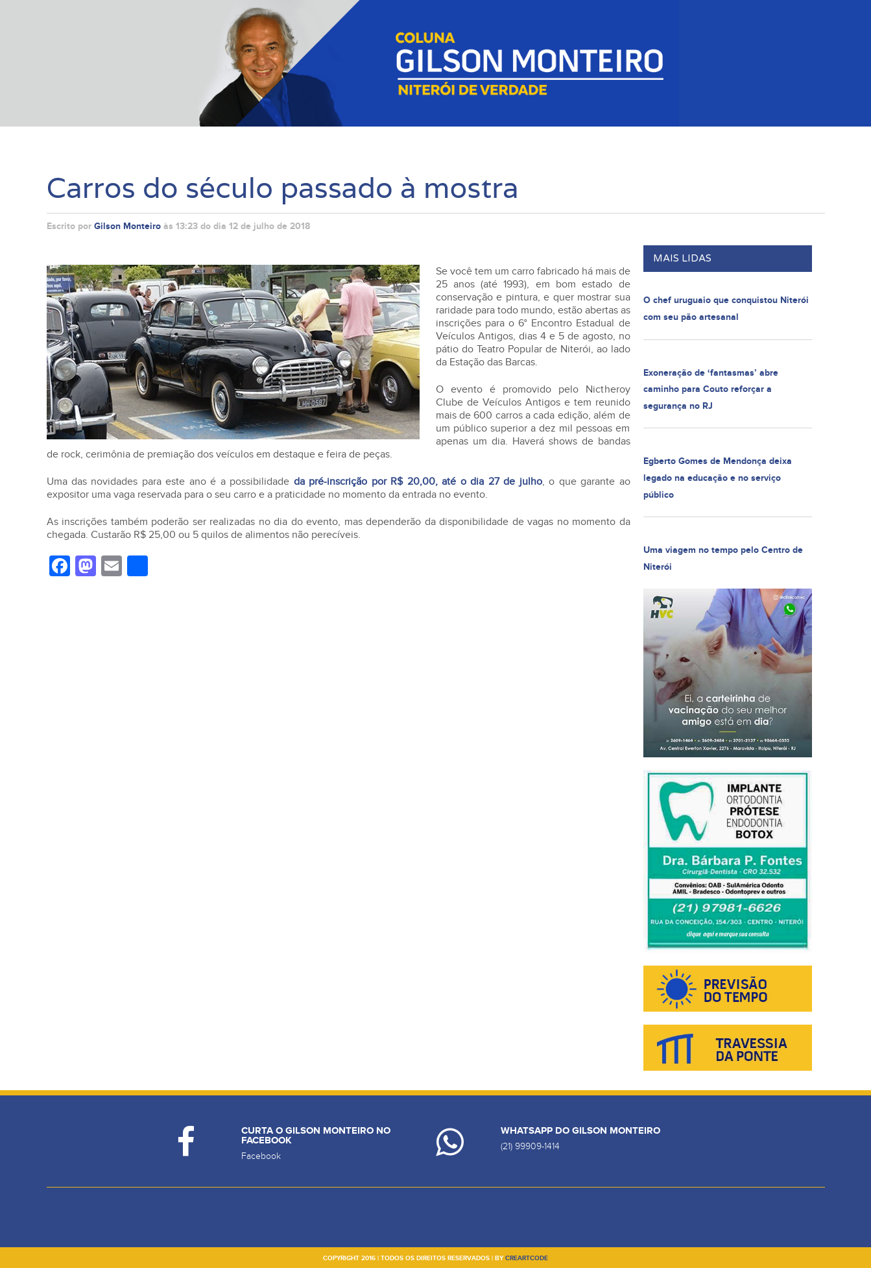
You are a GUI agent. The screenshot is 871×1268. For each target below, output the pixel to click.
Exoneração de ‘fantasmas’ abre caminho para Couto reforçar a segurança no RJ (710, 389)
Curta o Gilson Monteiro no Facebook (315, 1136)
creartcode (526, 1258)
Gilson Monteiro (127, 226)
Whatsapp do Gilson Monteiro (580, 1131)
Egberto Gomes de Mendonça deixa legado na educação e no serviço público (717, 478)
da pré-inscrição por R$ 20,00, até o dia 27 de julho (418, 481)
